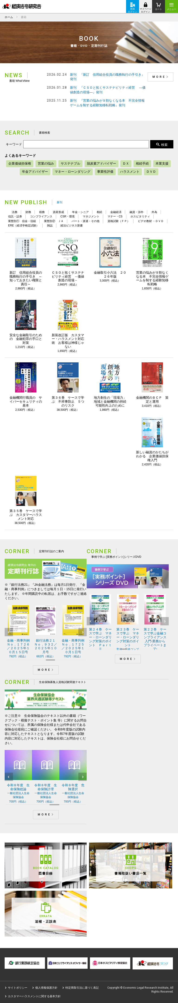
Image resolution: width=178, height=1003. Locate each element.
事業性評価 (105, 171)
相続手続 (142, 163)
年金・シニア (80, 212)
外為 (154, 212)
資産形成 (58, 212)
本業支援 (162, 163)
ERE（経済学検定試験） (23, 225)
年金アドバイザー (35, 171)
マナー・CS (115, 216)
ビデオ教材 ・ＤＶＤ (151, 221)
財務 (28, 212)
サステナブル (70, 163)
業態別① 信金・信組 (22, 221)
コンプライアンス (41, 216)
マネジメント (91, 216)
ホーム (9, 17)
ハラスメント (130, 171)
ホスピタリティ (140, 216)
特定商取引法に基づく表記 (82, 987)
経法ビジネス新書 (71, 225)
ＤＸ (126, 163)
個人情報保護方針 (46, 987)
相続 (99, 212)
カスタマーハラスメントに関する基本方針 (34, 996)
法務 (14, 212)
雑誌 (50, 225)
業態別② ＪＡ (54, 221)
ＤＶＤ (151, 171)
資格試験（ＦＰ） (119, 221)
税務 (42, 212)
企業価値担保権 (19, 163)
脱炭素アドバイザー (101, 163)
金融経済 (115, 212)
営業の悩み (46, 163)
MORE (161, 76)
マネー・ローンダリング (72, 171)
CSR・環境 (67, 216)
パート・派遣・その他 (85, 221)
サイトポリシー (17, 987)
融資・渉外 (136, 212)
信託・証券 (15, 216)
